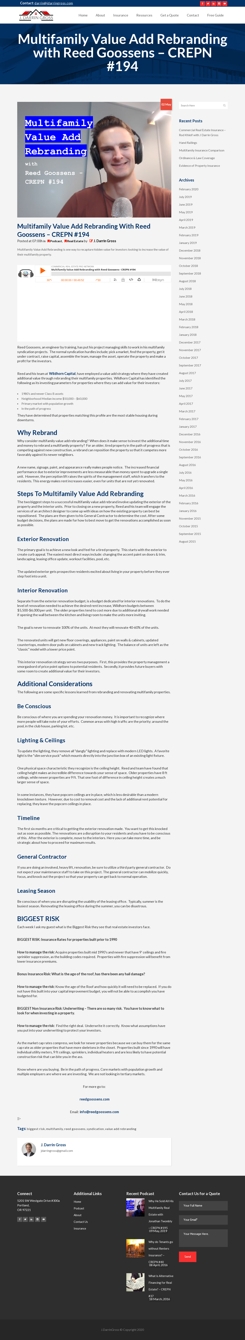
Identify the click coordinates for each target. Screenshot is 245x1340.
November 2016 (190, 442)
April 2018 (186, 311)
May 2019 (186, 212)
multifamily (54, 1129)
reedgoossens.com (94, 1099)
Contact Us (81, 1221)
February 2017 (188, 419)
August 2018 (187, 281)
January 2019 (188, 242)
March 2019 (187, 227)
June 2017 (185, 388)
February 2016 (188, 503)
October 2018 (188, 265)
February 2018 (188, 327)
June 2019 (185, 204)
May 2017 (186, 396)
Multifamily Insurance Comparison (201, 150)
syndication (95, 1129)
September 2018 (190, 273)
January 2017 (188, 426)
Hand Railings (188, 142)
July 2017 (185, 380)
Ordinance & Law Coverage (197, 158)
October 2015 (188, 526)
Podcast (56, 241)
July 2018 (185, 288)
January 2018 (188, 334)
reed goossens (75, 1129)
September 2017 (190, 365)
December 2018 (189, 250)
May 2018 (186, 304)
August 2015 (187, 541)
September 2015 (190, 534)
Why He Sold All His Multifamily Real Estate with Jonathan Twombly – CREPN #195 (161, 1214)
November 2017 (190, 350)
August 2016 (187, 465)
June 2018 (185, 296)
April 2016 (186, 488)
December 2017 (189, 342)
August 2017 (187, 373)
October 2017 (188, 357)
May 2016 (186, 480)
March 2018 (187, 319)
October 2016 (188, 449)
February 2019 (188, 235)
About (78, 1215)
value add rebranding (120, 1129)
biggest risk (36, 1129)
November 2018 (190, 258)
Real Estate (75, 241)
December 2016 (189, 434)
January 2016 (188, 511)
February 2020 (188, 189)
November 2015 (190, 518)
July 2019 (185, 197)
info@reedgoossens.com (99, 1112)
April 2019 (186, 220)
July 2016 (185, 472)
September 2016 (190, 457)
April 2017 (186, 403)
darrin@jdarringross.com (53, 3)
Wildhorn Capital (62, 373)
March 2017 (187, 411)
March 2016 (187, 495)
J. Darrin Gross (105, 241)
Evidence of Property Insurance (199, 165)
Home (77, 1201)
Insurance (80, 1228)
